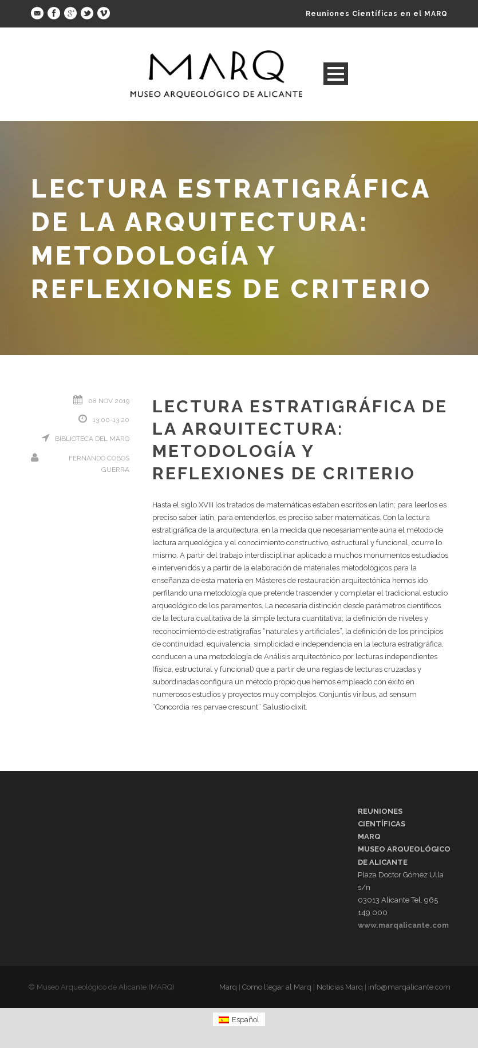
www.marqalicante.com (403, 925)
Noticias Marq (340, 987)
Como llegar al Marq (276, 987)
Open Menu (335, 73)
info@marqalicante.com (409, 987)
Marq (228, 987)
